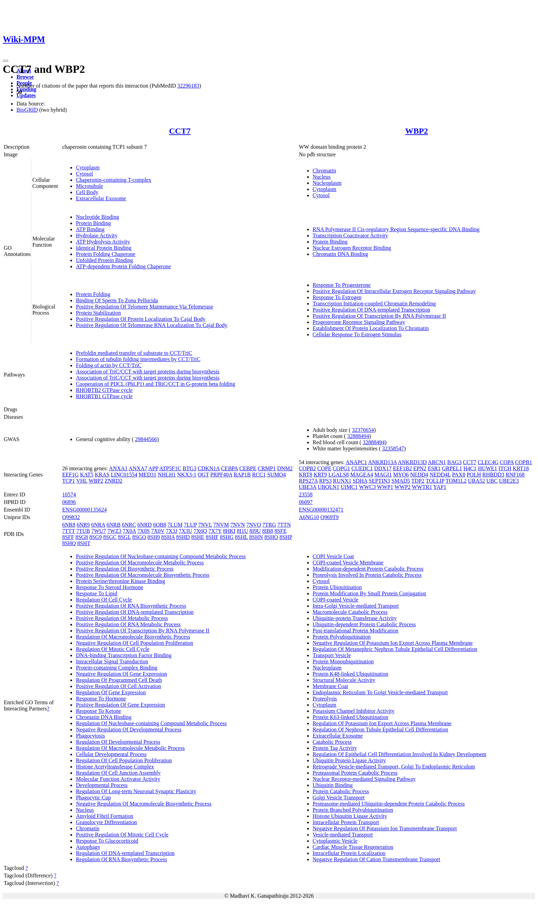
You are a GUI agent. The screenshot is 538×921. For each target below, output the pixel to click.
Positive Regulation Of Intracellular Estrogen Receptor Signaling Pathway (394, 291)
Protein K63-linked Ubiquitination (350, 717)
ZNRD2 (113, 481)
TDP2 (417, 481)
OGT (203, 475)
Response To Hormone (101, 698)
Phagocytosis (90, 736)
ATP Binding (90, 229)
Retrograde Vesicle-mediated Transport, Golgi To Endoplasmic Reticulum (394, 767)
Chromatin (324, 170)
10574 (69, 494)
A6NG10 (309, 517)
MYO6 (401, 475)
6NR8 (68, 525)
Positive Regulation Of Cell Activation (118, 686)
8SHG (227, 537)
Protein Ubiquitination (337, 587)
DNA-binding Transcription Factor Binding (124, 655)
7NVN (237, 525)
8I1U (242, 531)
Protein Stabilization (98, 313)
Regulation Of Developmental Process (118, 742)
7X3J (171, 531)
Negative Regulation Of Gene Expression (121, 674)
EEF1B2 (402, 468)
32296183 (188, 86)
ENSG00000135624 (84, 510)
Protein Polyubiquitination (342, 637)
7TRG (269, 525)
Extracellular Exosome (101, 198)
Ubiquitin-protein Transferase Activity (355, 618)
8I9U (255, 531)
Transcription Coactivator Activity (350, 235)
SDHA (360, 481)
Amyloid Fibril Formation (104, 816)
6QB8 (159, 525)
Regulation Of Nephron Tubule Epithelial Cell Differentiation (380, 729)
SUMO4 (276, 475)
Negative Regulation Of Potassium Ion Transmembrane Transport (385, 828)
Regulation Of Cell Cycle (104, 600)
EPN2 (419, 468)
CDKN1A (209, 468)
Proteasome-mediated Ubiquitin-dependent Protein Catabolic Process (389, 804)
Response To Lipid (96, 593)
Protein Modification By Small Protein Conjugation (369, 593)
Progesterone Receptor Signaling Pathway (359, 322)
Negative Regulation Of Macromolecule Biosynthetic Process (143, 804)
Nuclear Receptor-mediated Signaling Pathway (364, 779)
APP (153, 468)
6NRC (129, 525)
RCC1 (259, 475)
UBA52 (476, 481)
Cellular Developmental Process (111, 754)
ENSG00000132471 (321, 510)
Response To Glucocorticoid (107, 841)
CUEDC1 (362, 468)
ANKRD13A (382, 462)
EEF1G (70, 475)
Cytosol (84, 174)
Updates (26, 95)
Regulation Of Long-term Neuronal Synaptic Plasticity (136, 791)
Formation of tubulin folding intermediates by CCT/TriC (138, 359)
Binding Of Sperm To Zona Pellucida (117, 300)
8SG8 (81, 537)
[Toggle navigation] (5, 61)
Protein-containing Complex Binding (116, 668)
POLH (474, 475)
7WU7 (98, 531)
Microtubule (89, 186)
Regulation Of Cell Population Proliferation (124, 760)
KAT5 (86, 475)
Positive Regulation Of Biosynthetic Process (124, 569)
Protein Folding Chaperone (105, 254)
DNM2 (285, 468)
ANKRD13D (412, 462)
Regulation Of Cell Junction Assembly (118, 773)
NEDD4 (419, 475)
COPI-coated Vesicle (335, 600)
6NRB (114, 525)
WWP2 (403, 487)
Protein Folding (93, 294)
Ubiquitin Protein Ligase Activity (349, 760)
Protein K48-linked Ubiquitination (350, 674)
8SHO (271, 537)
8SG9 (95, 537)
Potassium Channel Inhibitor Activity (354, 711)
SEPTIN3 (379, 481)
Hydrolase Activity (96, 235)
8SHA (168, 537)
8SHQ (69, 543)
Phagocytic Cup (93, 797)
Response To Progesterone (342, 285)
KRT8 (305, 475)
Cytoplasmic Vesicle (335, 841)
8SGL (124, 537)
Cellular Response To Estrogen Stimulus (357, 334)
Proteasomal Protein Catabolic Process (355, 773)
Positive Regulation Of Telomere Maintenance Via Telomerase (144, 307)
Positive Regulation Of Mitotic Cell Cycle (122, 835)
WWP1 (385, 487)
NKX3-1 (186, 475)
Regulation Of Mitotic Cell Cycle (112, 649)
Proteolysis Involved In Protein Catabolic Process (367, 575)
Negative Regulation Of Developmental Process (128, 729)
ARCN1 (437, 462)
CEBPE (247, 468)
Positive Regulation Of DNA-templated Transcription (371, 310)
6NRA (98, 525)
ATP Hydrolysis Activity (103, 242)
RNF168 (515, 475)
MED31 (147, 475)
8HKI (229, 531)
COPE (324, 468)
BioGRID (27, 110)
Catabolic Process (332, 742)
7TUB (83, 531)
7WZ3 (114, 531)
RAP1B (242, 475)
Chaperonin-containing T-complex (113, 180)
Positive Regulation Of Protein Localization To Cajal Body (141, 319)
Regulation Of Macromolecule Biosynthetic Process (133, 637)
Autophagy (88, 847)
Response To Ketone (98, 711)
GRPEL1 (452, 468)
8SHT (83, 543)
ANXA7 (138, 468)
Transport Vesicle (332, 655)
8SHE (197, 537)
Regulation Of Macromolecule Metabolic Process (130, 748)
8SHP (285, 537)
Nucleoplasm (327, 183)
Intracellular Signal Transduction (112, 661)
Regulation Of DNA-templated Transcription (125, 853)
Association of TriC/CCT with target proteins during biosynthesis (148, 371)
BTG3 (189, 468)
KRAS (102, 475)
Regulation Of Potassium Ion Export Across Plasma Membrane (382, 723)
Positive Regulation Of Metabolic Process (122, 618)
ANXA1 (118, 468)
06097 (306, 502)
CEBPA (229, 468)
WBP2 (416, 130)
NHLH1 (167, 475)
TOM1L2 (456, 481)
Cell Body (87, 192)
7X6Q (200, 531)
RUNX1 (342, 481)
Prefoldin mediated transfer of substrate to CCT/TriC (134, 353)
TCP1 (68, 481)
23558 (306, 494)
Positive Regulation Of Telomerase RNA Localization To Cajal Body (151, 325)
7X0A (129, 531)
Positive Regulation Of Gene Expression (120, 705)
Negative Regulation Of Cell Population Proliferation (134, 643)
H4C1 (470, 468)
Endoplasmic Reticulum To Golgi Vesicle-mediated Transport (380, 692)
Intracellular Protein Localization (349, 853)
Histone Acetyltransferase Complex (115, 767)
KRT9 (320, 475)
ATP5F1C (170, 468)
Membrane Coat (330, 686)
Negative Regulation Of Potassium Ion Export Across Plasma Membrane (393, 643)
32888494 (358, 436)
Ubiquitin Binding (333, 785)
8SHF (212, 537)
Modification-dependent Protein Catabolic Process (368, 569)
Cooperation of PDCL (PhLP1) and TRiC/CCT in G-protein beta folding (155, 384)
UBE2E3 (509, 481)
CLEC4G (488, 462)
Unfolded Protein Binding (104, 260)
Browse (25, 77)
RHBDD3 (493, 475)
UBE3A (307, 487)
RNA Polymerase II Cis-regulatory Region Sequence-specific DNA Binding (396, 229)
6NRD (144, 525)
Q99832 (71, 517)
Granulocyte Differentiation (106, 822)
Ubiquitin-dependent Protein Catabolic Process (364, 624)
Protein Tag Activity (335, 748)
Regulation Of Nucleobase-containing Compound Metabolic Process (151, 723)
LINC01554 (124, 475)
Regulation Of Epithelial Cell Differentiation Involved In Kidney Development (399, 754)
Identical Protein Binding (103, 248)
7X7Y (215, 531)
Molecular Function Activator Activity (118, 779)
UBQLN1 (328, 487)
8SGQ (139, 537)
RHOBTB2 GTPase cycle (104, 390)
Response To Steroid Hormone (109, 587)
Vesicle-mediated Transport (343, 835)
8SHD (183, 537)
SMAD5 (400, 481)
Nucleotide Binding (97, 217)
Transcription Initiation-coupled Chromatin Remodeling (374, 303)
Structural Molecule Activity (344, 680)
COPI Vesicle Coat (333, 556)
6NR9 (83, 525)
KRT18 (521, 468)
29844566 (146, 439)
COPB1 (523, 462)
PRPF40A (221, 475)
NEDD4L (440, 475)
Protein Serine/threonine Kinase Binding (120, 581)
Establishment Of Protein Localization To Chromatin (371, 328)
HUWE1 (487, 468)
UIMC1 (349, 487)
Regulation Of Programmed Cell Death (119, 680)
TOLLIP (435, 481)
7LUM (175, 525)
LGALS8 (338, 475)
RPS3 (325, 481)
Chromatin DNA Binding (340, 254)
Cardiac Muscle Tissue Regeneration (353, 847)
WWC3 (367, 487)
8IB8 (267, 531)
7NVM (221, 525)
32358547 (393, 448)
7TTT (68, 531)
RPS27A (308, 481)
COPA (507, 462)
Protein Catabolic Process (341, 791)
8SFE (280, 531)
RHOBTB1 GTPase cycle (104, 396)
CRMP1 (267, 468)
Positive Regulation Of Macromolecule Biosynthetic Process (142, 575)
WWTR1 (422, 487)
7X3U (185, 531)
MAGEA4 (361, 475)
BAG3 (454, 462)
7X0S (143, 531)
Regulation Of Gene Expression (111, 692)
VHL (81, 481)
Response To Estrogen (337, 297)
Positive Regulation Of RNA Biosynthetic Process (131, 606)
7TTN (284, 525)
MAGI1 (383, 475)
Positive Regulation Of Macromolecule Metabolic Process (140, 562)
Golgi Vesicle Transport (339, 797)
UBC (492, 481)
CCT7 (180, 130)
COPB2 (307, 468)
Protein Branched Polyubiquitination (353, 810)
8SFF (68, 537)
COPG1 (341, 468)
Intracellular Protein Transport (346, 822)
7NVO (253, 525)
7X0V (157, 531)
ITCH (505, 468)
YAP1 (439, 487)
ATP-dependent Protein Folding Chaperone (123, 266)
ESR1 (434, 468)
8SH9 (154, 537)
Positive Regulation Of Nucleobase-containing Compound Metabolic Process (161, 556)
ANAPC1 (356, 462)
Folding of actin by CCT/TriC (108, 365)
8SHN (256, 537)
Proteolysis (325, 698)
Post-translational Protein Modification (355, 630)
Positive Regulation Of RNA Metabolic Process (128, 624)
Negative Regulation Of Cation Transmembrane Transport (376, 859)
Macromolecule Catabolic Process (350, 612)
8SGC (110, 537)
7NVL (205, 525)
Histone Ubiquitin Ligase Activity (350, 816)
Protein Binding (93, 223)
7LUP (190, 525)
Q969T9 (329, 517)
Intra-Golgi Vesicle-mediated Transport (356, 606)
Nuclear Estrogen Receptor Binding (352, 248)
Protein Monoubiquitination (343, 661)
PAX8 (458, 475)
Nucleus (321, 177)
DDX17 (383, 468)
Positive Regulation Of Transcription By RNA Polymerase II (379, 316)
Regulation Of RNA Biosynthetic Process (121, 859)
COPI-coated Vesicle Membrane (348, 562)
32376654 (363, 430)
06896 (69, 502)
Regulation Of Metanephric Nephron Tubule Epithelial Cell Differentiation (395, 649)
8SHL (241, 537)
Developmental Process (102, 785)
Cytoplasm (88, 167)
